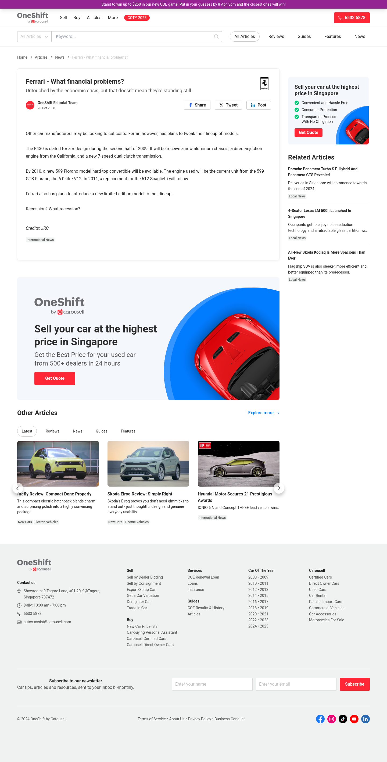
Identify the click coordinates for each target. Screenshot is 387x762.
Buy (76, 17)
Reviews (276, 36)
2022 (252, 620)
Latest (27, 431)
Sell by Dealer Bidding (145, 577)
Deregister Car (139, 602)
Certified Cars (320, 577)
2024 (252, 626)
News (359, 36)
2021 (264, 614)
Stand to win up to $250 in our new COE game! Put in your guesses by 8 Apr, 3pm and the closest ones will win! (193, 4)
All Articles (34, 36)
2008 (252, 577)
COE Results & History (206, 608)
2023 (264, 620)
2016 (252, 602)
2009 (264, 577)
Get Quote (54, 378)
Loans (193, 583)
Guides (304, 36)
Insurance (196, 589)
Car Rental (317, 595)
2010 (252, 583)
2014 (252, 595)
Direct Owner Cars (324, 583)
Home (22, 57)
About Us (177, 719)
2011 (264, 583)
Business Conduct (229, 719)
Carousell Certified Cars (146, 638)
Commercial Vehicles (326, 608)
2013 (264, 589)
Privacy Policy (199, 719)
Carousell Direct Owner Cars (150, 645)
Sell (63, 17)
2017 (264, 602)
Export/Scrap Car (141, 589)
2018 (252, 608)
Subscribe (354, 684)
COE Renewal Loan (203, 577)
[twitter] (228, 105)
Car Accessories (322, 614)
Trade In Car (137, 608)
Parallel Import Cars (325, 602)
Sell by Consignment (144, 583)
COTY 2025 (136, 18)
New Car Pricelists (142, 626)
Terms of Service (152, 719)
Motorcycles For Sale (326, 620)
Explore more (264, 412)
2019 (264, 608)
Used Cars (317, 589)
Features (332, 36)
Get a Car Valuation (143, 595)
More (113, 17)
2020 (252, 614)
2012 (252, 589)
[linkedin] (258, 105)
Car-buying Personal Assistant (152, 632)
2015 (264, 595)
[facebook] (197, 105)
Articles (94, 17)
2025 (264, 626)
